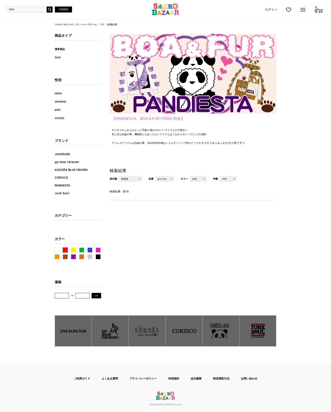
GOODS (59, 118)
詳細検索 (63, 9)
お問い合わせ (249, 378)
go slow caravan (67, 162)
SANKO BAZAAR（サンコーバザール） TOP (79, 24)
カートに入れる (318, 9)
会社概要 (196, 378)
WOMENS (60, 101)
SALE (58, 57)
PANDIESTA (62, 185)
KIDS (58, 109)
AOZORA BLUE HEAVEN (71, 170)
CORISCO (61, 177)
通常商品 (60, 49)
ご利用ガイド (82, 378)
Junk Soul (62, 193)
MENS (58, 93)
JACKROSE (62, 154)
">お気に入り (288, 9)
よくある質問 (110, 378)
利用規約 (173, 378)
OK (96, 295)
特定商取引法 (221, 378)
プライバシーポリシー (143, 378)
